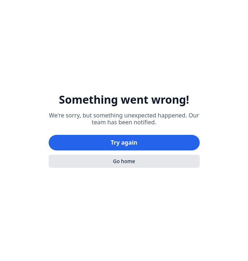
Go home (124, 161)
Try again (124, 142)
